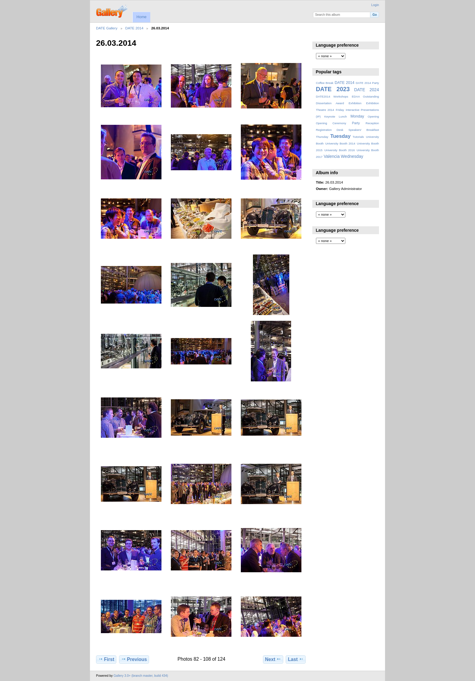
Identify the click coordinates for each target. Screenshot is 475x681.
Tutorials (358, 136)
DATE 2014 (134, 28)
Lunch (343, 116)
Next (273, 659)
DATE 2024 (366, 89)
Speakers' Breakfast (363, 129)
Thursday (322, 136)
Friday (340, 109)
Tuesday (340, 136)
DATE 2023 (333, 89)
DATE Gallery (107, 28)
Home (141, 17)
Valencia (332, 156)
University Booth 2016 (339, 150)
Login (375, 5)
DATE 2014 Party (367, 83)
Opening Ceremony (331, 123)
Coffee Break (325, 83)
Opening (373, 116)
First (106, 659)
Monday (357, 116)
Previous (134, 659)
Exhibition (355, 103)
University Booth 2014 (340, 143)
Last (296, 659)
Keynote (329, 116)
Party (356, 123)
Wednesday (352, 156)
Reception (372, 123)
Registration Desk (330, 129)
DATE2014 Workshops (332, 96)
